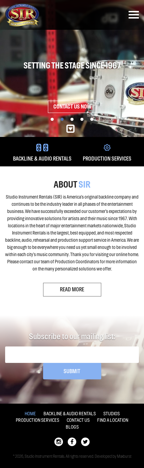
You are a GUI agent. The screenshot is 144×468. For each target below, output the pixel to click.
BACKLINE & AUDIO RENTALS (42, 153)
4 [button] (81, 119)
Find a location (112, 420)
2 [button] (62, 119)
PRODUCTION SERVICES (107, 153)
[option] (72, 68)
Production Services (37, 420)
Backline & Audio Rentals (69, 413)
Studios (111, 413)
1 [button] (52, 119)
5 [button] (91, 119)
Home (30, 413)
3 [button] (72, 119)
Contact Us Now (72, 107)
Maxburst (124, 456)
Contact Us (78, 420)
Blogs (72, 427)
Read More (72, 290)
